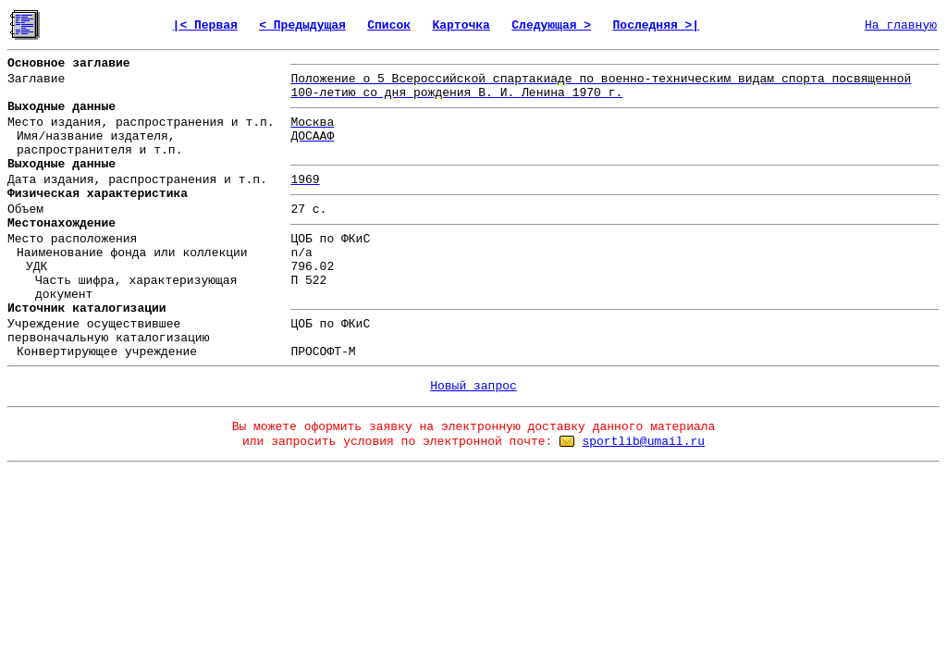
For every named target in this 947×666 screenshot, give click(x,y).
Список (389, 25)
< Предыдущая (302, 25)
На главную (901, 25)
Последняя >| (656, 25)
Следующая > (551, 25)
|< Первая (205, 25)
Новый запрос (473, 386)
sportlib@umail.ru (643, 442)
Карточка (460, 25)
